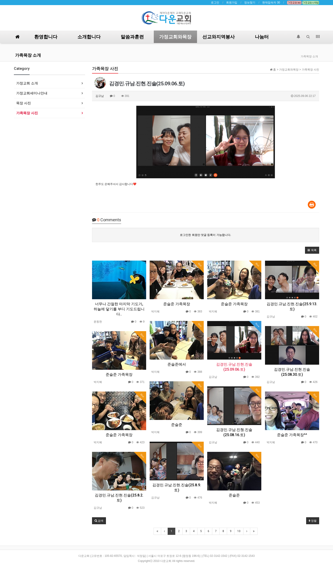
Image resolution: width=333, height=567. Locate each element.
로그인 (215, 2)
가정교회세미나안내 (31, 93)
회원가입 (231, 2)
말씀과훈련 (132, 37)
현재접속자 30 (271, 2)
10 (238, 531)
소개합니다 (89, 37)
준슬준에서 (176, 364)
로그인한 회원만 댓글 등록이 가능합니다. (205, 235)
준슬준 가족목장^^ (292, 435)
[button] (312, 250)
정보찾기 (249, 2)
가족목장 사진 (27, 113)
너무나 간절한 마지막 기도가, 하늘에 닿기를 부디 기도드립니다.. (119, 309)
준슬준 (176, 424)
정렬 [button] (313, 520)
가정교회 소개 (27, 83)
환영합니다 (45, 37)
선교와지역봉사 (218, 37)
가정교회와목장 (175, 37)
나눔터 (262, 37)
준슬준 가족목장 (176, 304)
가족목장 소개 (28, 55)
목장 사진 (23, 103)
